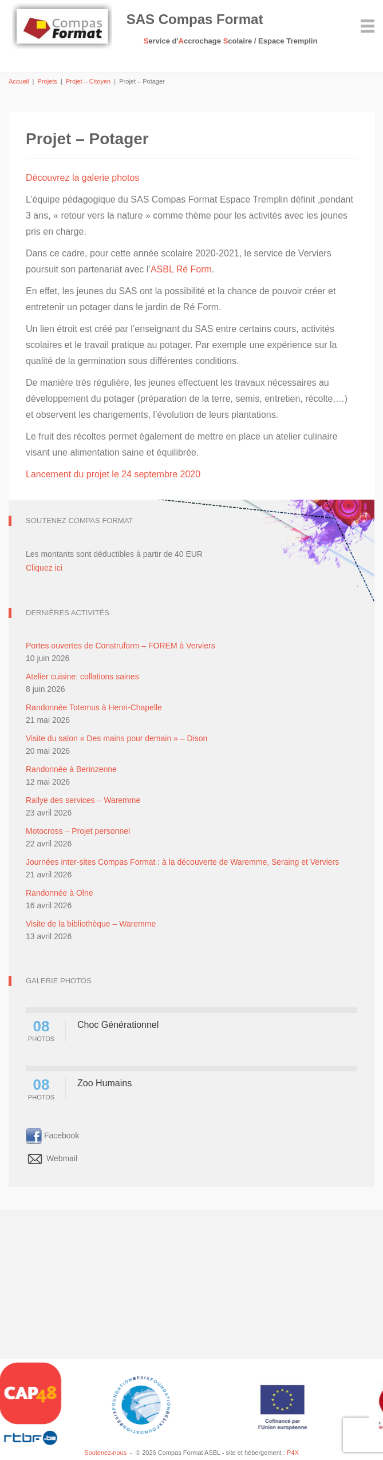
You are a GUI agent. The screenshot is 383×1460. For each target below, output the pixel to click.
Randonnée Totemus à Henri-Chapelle (94, 707)
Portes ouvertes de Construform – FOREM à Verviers (120, 645)
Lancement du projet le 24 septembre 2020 (113, 474)
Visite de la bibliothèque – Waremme (91, 923)
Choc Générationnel (118, 1025)
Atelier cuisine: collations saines (82, 676)
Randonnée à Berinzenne (71, 769)
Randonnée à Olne (59, 892)
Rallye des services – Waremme (83, 800)
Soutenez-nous (105, 1452)
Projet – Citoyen (88, 81)
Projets (47, 81)
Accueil (19, 81)
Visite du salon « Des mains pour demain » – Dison (116, 738)
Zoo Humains (104, 1083)
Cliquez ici (44, 567)
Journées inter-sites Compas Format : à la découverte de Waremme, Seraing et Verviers (182, 861)
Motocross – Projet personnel (78, 831)
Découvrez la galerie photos (82, 178)
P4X (293, 1452)
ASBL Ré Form (181, 269)
